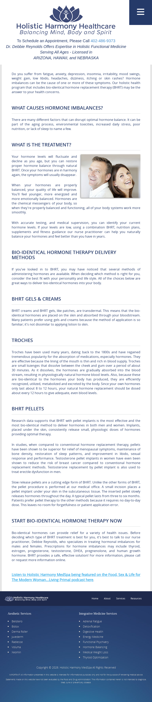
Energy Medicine (93, 637)
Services (120, 598)
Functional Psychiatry (96, 642)
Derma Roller (20, 631)
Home (95, 598)
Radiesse (17, 642)
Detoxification (91, 626)
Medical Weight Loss (95, 652)
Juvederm (17, 637)
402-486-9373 (103, 41)
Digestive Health (93, 631)
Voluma (16, 647)
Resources (136, 598)
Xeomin (16, 652)
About (107, 598)
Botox (15, 626)
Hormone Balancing (95, 647)
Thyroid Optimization (95, 657)
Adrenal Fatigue (92, 621)
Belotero (17, 621)
